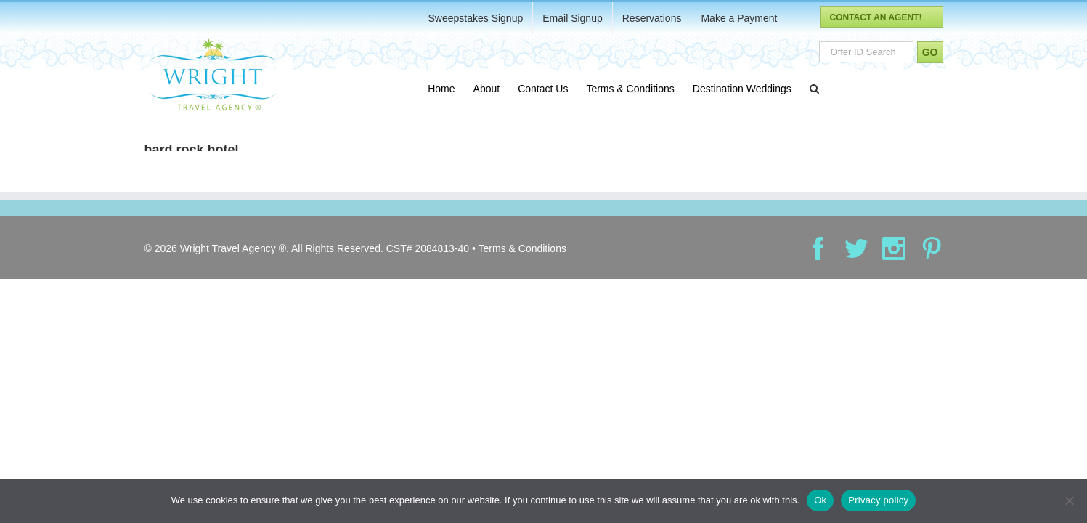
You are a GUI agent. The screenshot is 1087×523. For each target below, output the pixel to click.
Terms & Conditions (522, 256)
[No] (1069, 500)
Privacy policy (878, 500)
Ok (820, 500)
